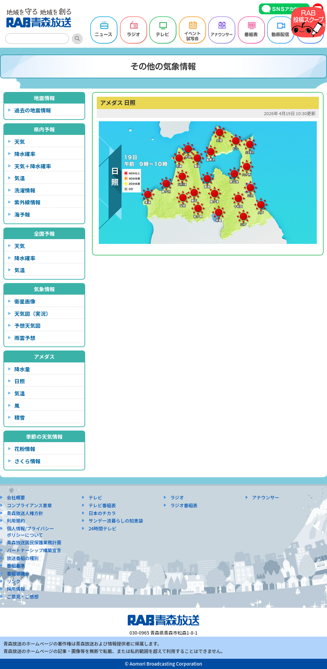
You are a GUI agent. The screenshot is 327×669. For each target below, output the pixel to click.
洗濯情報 (24, 190)
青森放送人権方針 (25, 513)
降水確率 (24, 153)
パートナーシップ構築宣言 (34, 550)
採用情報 (16, 589)
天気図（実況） (32, 313)
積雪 (19, 417)
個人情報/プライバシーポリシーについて (30, 531)
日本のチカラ (102, 513)
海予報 (22, 214)
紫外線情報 (27, 202)
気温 (19, 178)
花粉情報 (24, 448)
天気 (19, 141)
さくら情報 (27, 461)
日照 (19, 381)
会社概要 (16, 497)
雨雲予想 (24, 337)
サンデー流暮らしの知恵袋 (116, 520)
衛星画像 (24, 301)
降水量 (22, 369)
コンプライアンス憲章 (29, 505)
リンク (13, 581)
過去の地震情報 (32, 110)
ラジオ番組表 (184, 505)
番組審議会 (18, 573)
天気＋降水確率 (32, 166)
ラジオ (177, 497)
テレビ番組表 (102, 505)
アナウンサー (265, 497)
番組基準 (16, 565)
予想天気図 (27, 325)
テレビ (95, 497)
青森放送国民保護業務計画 (34, 542)
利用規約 (16, 520)
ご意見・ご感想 (22, 596)
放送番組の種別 (22, 558)
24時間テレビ (102, 528)
